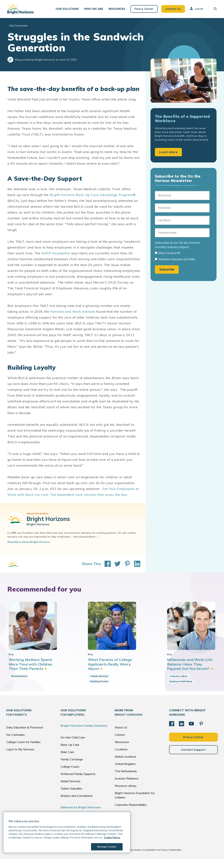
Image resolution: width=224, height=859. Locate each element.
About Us (121, 727)
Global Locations (125, 756)
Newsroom (122, 742)
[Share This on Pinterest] (125, 564)
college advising (99, 676)
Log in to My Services (20, 749)
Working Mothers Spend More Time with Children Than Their (30, 664)
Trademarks (175, 849)
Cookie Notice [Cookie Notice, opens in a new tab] (112, 837)
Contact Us (173, 9)
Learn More (168, 152)
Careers (120, 734)
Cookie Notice (133, 849)
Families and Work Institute (72, 311)
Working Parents (99, 681)
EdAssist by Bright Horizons (81, 807)
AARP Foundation (55, 253)
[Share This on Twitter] (116, 564)
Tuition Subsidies (71, 788)
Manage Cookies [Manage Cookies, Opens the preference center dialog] (107, 846)
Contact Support (193, 749)
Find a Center (144, 9)
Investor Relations (126, 778)
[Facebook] (171, 723)
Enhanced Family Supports (78, 774)
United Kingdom (125, 764)
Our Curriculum (15, 734)
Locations (121, 749)
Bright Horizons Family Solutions (84, 725)
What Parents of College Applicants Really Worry (110, 664)
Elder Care (67, 752)
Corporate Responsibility (131, 804)
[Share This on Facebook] (106, 564)
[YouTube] (191, 723)
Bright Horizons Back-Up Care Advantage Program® (93, 195)
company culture (178, 676)
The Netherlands (126, 771)
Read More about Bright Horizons (28, 542)
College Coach (70, 766)
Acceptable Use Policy (155, 849)
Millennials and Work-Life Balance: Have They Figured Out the (190, 664)
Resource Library (126, 786)
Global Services (70, 781)
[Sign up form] (182, 232)
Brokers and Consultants (77, 796)
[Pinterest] (201, 723)
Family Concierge (72, 759)
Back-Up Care (70, 744)
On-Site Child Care (73, 737)
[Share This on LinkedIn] (135, 564)
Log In (196, 8)
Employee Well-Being (180, 681)
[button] (67, 9)
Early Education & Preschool (24, 727)
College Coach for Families (23, 742)
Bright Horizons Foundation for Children (135, 795)
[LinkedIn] (181, 723)
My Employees (19, 25)
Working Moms (19, 676)
